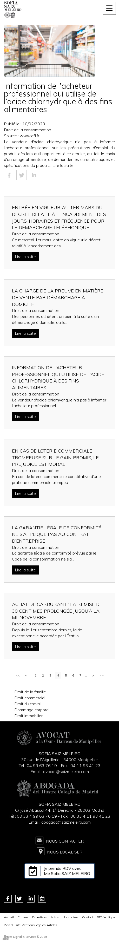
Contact (87, 917)
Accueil (9, 917)
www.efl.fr (29, 135)
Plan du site (12, 925)
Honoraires (70, 917)
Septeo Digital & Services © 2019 (25, 937)
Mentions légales (34, 925)
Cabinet (23, 917)
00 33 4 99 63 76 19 (37, 816)
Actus (55, 917)
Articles (52, 925)
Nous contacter (65, 841)
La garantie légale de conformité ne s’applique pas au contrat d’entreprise (56, 534)
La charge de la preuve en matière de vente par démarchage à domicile (57, 297)
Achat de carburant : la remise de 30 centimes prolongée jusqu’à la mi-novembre (57, 610)
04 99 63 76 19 (42, 765)
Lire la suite (63, 165)
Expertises (39, 917)
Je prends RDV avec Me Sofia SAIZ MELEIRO (67, 871)
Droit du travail (27, 703)
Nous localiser (64, 852)
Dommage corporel (31, 709)
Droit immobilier (28, 715)
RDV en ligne (106, 917)
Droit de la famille (30, 691)
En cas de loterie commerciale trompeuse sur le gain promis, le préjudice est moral (55, 457)
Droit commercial (29, 697)
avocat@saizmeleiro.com (66, 771)
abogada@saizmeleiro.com (66, 822)
